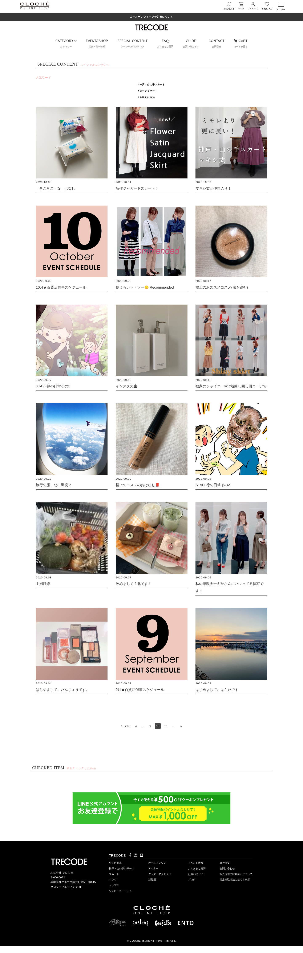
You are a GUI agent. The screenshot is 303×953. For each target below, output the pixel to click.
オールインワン (157, 870)
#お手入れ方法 (146, 97)
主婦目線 (44, 590)
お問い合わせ (227, 875)
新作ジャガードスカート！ (141, 188)
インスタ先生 (128, 385)
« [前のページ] (136, 733)
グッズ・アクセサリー (161, 881)
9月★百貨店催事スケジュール (144, 696)
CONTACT (217, 41)
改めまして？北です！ (137, 590)
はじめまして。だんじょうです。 (67, 696)
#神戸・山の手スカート (151, 84)
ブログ (191, 886)
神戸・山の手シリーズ (121, 875)
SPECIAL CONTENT (132, 41)
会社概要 (225, 870)
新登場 (152, 886)
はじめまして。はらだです (220, 696)
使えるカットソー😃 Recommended (150, 287)
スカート (114, 881)
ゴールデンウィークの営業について (151, 16)
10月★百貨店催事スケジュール (65, 287)
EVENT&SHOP (97, 41)
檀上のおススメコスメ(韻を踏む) (226, 287)
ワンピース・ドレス (120, 898)
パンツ (113, 886)
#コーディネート (147, 90)
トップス (114, 892)
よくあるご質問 (197, 875)
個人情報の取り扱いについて (236, 881)
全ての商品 (115, 870)
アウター (153, 875)
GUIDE (191, 41)
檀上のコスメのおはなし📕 (141, 491)
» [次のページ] (181, 733)
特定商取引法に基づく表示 (235, 886)
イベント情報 (195, 870)
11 (166, 733)
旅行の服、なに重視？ (57, 491)
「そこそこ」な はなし (59, 188)
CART (241, 41)
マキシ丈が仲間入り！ (216, 188)
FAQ (165, 41)
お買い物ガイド (197, 881)
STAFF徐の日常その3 (56, 385)
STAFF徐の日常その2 (215, 491)
